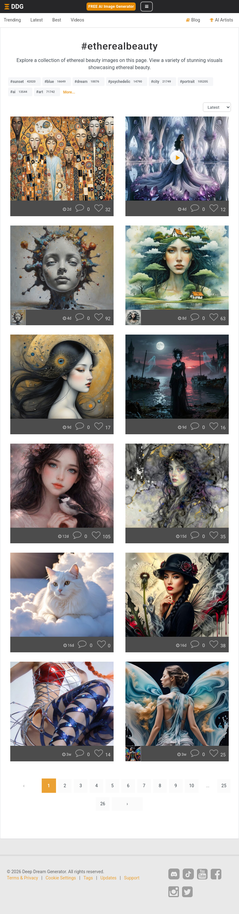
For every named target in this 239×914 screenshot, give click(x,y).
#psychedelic (126, 82)
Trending (13, 20)
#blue (57, 82)
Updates (109, 878)
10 (193, 785)
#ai (20, 92)
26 (102, 804)
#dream (88, 82)
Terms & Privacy (22, 878)
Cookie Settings (61, 878)
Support (131, 878)
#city (162, 82)
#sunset (24, 82)
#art (47, 92)
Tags (88, 878)
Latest (40, 20)
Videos (86, 20)
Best (62, 20)
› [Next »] (127, 804)
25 (226, 785)
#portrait (195, 82)
